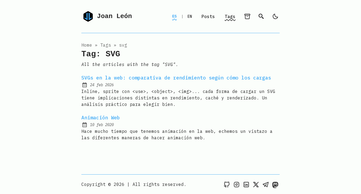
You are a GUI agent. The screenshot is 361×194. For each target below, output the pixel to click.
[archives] (247, 16)
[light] (275, 16)
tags (105, 45)
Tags (230, 16)
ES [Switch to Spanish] (174, 16)
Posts (208, 16)
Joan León (106, 16)
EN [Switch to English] (190, 16)
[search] (261, 16)
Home (86, 45)
